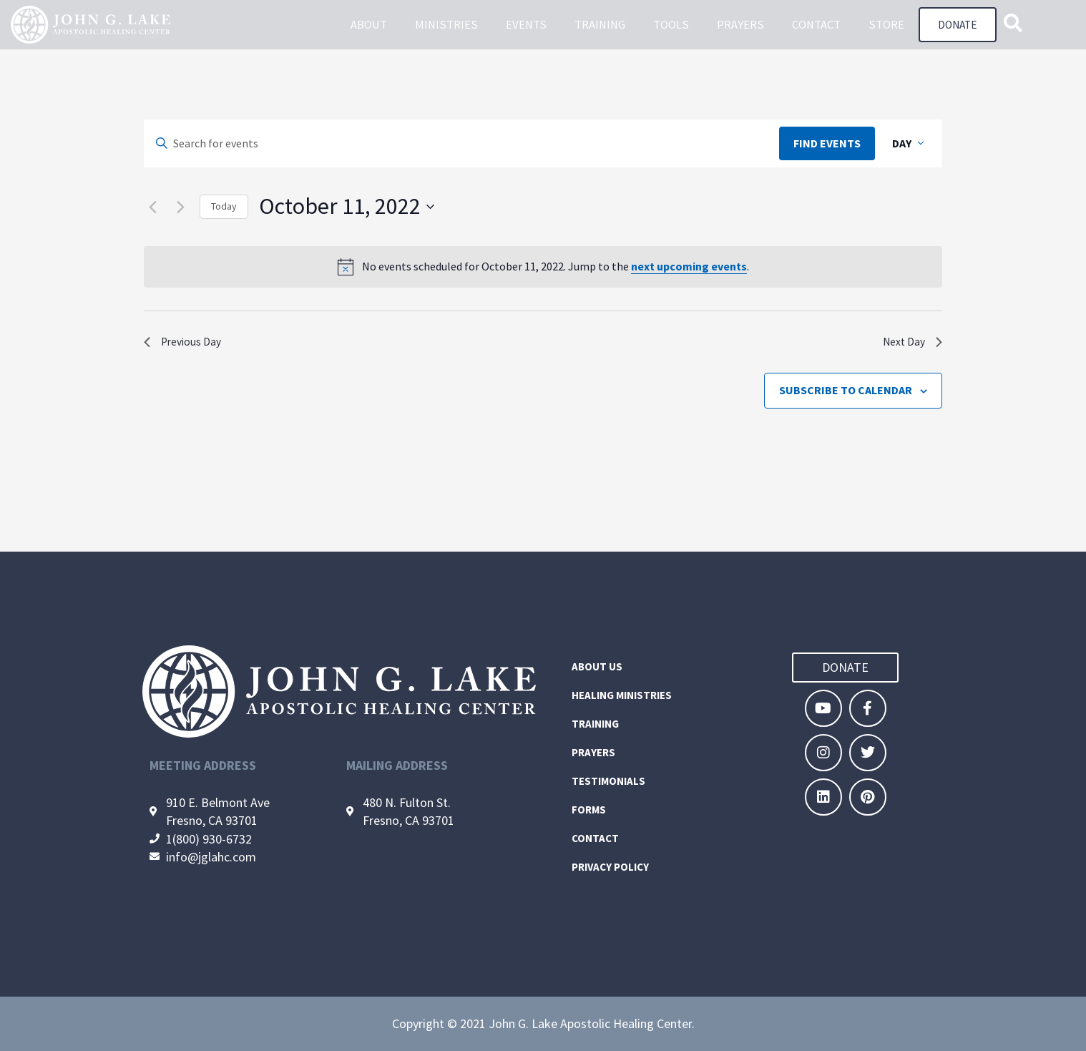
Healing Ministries (622, 695)
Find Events (827, 143)
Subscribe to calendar (845, 395)
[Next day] (180, 206)
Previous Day (187, 344)
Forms (589, 809)
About (366, 25)
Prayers (737, 25)
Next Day (909, 344)
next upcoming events (689, 266)
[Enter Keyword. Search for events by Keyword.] (462, 143)
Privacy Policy (610, 867)
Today (224, 206)
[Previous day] (152, 206)
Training (597, 25)
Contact (813, 25)
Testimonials (608, 781)
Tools (668, 25)
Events (523, 25)
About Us (597, 666)
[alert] (543, 267)
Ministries (443, 25)
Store (883, 25)
